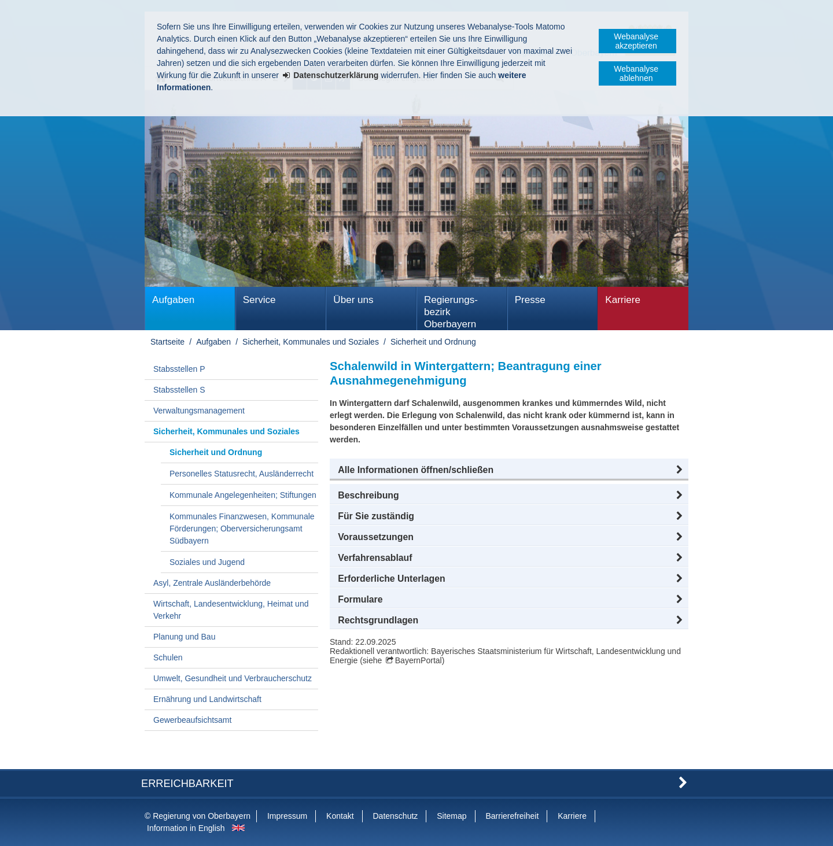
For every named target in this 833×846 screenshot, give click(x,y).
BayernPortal (418, 660)
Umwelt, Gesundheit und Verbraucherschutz (232, 678)
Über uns (353, 299)
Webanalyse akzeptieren (636, 41)
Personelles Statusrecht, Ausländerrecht (241, 473)
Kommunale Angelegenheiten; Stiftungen (242, 495)
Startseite (167, 341)
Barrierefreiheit (512, 816)
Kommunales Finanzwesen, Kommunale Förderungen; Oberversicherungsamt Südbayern (242, 528)
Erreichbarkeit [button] (187, 783)
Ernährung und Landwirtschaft (207, 699)
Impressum (287, 816)
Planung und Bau (184, 636)
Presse (530, 299)
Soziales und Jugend (207, 562)
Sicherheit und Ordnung (433, 341)
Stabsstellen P (179, 369)
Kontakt (339, 816)
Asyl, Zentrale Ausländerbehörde (212, 583)
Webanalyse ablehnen (636, 73)
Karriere (622, 299)
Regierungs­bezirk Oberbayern (451, 312)
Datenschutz (395, 816)
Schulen (168, 657)
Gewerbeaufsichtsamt (192, 720)
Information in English (186, 828)
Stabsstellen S (179, 389)
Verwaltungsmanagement (199, 410)
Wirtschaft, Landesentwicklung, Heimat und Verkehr (230, 609)
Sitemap (451, 816)
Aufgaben (173, 299)
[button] (509, 470)
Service (259, 299)
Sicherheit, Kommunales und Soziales (310, 341)
